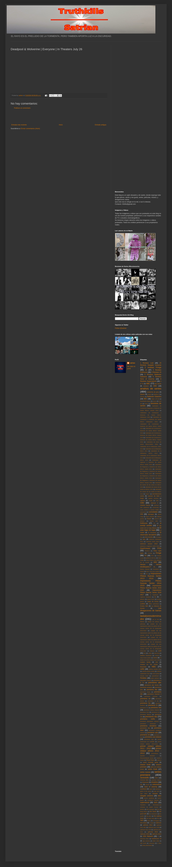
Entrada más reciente (19, 125)
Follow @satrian (120, 328)
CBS (142, 503)
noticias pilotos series (148, 671)
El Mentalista (152, 532)
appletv (142, 394)
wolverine (151, 843)
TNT (141, 821)
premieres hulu (144, 712)
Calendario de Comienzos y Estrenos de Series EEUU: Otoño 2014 (150, 426)
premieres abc (154, 682)
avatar (149, 394)
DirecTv (157, 518)
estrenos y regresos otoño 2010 (149, 546)
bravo (146, 403)
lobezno (152, 651)
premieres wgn (149, 739)
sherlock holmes (156, 780)
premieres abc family (152, 685)
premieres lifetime (145, 714)
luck (144, 653)
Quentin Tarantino (147, 755)
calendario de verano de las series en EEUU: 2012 (150, 492)
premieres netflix (147, 719)
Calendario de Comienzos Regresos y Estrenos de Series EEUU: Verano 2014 (150, 408)
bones (154, 401)
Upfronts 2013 (144, 834)
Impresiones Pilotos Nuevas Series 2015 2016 (150, 588)
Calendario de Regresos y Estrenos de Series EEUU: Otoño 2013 (150, 476)
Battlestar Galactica (154, 396)
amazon (146, 386)
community (156, 507)
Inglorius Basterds (145, 597)
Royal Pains (150, 760)
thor (158, 818)
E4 (154, 523)
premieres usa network (153, 737)
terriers (142, 809)
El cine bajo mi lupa (150, 529)
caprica (142, 500)
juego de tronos (152, 601)
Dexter (149, 518)
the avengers (151, 809)
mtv (157, 662)
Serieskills (144, 778)
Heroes (142, 564)
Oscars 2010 (144, 676)
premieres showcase (148, 723)
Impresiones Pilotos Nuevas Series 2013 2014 (150, 575)
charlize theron (145, 505)
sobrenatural (156, 784)
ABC (148, 383)
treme (149, 820)
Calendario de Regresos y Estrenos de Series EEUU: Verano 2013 (150, 480)
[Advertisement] (58, 116)
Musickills (143, 667)
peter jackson (155, 678)
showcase (145, 782)
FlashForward (145, 548)
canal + (147, 494)
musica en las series (149, 664)
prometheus (154, 753)
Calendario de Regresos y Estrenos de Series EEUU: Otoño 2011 (150, 467)
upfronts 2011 (148, 825)
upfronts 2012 (153, 832)
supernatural (144, 802)
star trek (156, 791)
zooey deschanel (147, 845)
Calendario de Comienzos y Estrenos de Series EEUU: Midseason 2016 (150, 419)
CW (141, 514)
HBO (155, 562)
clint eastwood (144, 507)
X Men (159, 843)
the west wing (150, 818)
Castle (150, 500)
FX (146, 555)
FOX (159, 548)
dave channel (150, 516)
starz (159, 796)
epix (144, 539)
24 (146, 370)
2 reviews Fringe (153, 367)
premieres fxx (144, 707)
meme (155, 657)
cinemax (156, 505)
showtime (154, 782)
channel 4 (154, 503)
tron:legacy (156, 820)
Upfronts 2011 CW (145, 829)
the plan (148, 816)
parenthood (155, 676)
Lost (159, 651)
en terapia (158, 537)
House (142, 571)
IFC (147, 573)
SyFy (155, 802)
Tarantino (142, 805)
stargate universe (146, 796)
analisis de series (150, 388)
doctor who (154, 521)
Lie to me (155, 619)
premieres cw (145, 699)
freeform (147, 551)
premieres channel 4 (154, 694)
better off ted (155, 399)
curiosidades (153, 512)
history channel (144, 569)
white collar (156, 841)
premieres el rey (153, 701)
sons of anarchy (150, 787)
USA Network (148, 836)
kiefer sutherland (154, 604)
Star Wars (143, 793)
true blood (143, 823)
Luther (150, 653)
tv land (151, 823)
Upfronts (158, 823)
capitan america (153, 498)
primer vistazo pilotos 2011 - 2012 (150, 747)
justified (142, 604)
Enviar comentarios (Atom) (30, 128)
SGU (156, 778)
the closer (153, 811)
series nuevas (145, 772)
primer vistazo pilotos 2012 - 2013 (150, 750)
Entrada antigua (100, 125)
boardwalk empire (145, 401)
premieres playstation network (149, 721)
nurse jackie (155, 673)
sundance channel (153, 800)
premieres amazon (146, 687)
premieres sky (145, 728)
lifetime (142, 621)
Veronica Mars (144, 838)
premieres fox (145, 703)
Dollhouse (143, 523)
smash (147, 784)
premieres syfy (152, 732)
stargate (155, 793)
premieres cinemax (150, 696)
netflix (142, 669)
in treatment (154, 595)
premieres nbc (151, 716)
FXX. (152, 555)
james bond (150, 599)
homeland (156, 569)
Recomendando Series (147, 758)
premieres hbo (156, 708)
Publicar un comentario (22, 108)
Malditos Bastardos (146, 655)
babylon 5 (156, 394)
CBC (157, 500)
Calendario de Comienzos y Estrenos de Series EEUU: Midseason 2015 (150, 415)
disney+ (142, 521)
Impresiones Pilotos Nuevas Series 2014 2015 (150, 583)
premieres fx (153, 705)
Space (151, 789)
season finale (145, 765)
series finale (152, 769)
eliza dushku (149, 537)
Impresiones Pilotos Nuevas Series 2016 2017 (150, 592)
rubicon (159, 760)
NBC (154, 667)
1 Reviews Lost (147, 363)
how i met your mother (152, 571)
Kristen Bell (144, 606)
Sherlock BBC (144, 780)
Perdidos (143, 678)
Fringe (158, 553)
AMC (155, 386)
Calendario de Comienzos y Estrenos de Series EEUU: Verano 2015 (150, 435)
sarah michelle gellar (150, 762)
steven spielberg (149, 798)
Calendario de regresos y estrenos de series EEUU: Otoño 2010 (150, 462)
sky (141, 784)
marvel (157, 655)
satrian (132, 363)
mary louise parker (145, 657)
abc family (158, 383)
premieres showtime (148, 726)
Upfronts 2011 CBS (153, 827)
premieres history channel (151, 710)
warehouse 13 (156, 838)
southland (143, 789)
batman (142, 396)
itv (155, 597)
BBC (145, 399)
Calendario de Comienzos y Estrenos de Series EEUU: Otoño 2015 (150, 431)
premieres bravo (145, 692)
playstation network (145, 680)
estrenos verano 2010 (149, 544)
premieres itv (155, 712)
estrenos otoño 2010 (152, 541)
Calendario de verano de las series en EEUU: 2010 (150, 485)
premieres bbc (152, 690)
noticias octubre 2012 (155, 669)
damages (151, 514)
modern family (145, 662)
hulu (141, 573)
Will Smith (143, 843)
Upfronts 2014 (156, 834)
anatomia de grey (153, 392)
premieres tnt (145, 735)
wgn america (146, 841)
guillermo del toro (151, 558)
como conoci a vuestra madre (149, 509)
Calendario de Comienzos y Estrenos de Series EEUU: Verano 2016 (150, 440)
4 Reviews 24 (156, 372)
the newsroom (153, 814)
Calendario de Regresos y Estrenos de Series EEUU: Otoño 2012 (150, 471)
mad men (156, 653)
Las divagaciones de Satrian (150, 609)
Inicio (61, 125)
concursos (143, 512)
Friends (150, 553)
